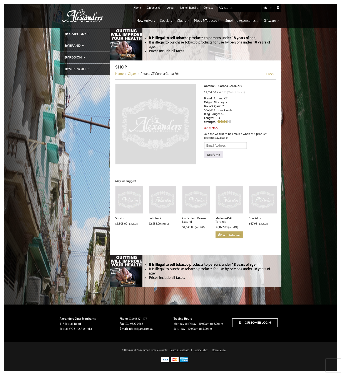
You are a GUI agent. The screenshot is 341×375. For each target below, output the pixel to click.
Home (137, 7)
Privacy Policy (200, 350)
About (170, 7)
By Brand (72, 45)
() (268, 8)
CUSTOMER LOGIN (255, 322)
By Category (75, 34)
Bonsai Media (219, 350)
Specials (166, 20)
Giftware (271, 20)
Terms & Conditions (179, 350)
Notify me (213, 155)
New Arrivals (146, 20)
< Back (269, 74)
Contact (208, 7)
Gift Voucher (154, 7)
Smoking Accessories (241, 20)
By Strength (75, 69)
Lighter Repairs (189, 7)
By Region (73, 57)
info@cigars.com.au (141, 329)
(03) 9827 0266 (134, 324)
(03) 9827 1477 (138, 319)
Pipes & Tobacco (207, 20)
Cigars (183, 20)
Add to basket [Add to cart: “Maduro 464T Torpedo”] (232, 235)
